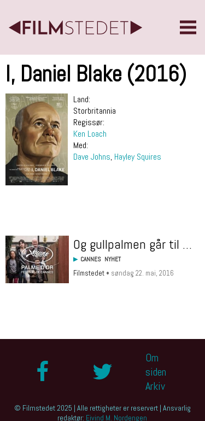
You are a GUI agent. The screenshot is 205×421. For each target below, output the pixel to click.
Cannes (90, 259)
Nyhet (112, 259)
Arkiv (155, 386)
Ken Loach (90, 133)
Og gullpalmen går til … (132, 244)
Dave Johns (91, 156)
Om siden (155, 364)
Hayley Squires (137, 156)
